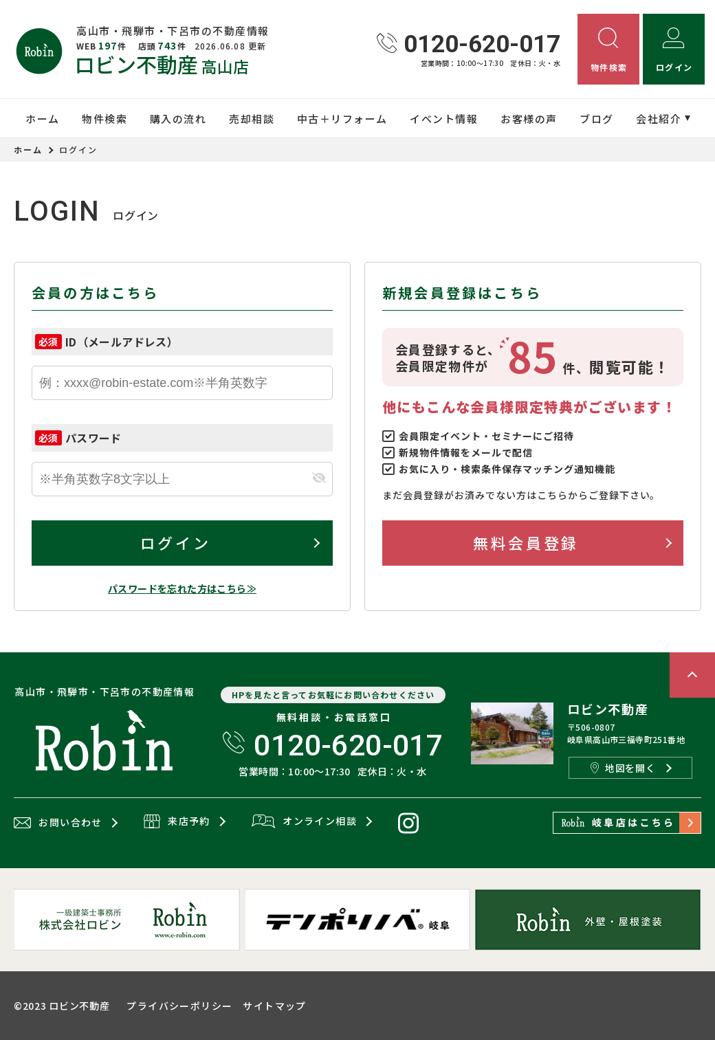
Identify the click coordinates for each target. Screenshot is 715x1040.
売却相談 (251, 118)
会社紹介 (658, 118)
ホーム (42, 118)
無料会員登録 (525, 542)
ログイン (175, 542)
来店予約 (177, 822)
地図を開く (623, 768)
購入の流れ (178, 118)
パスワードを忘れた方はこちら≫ (182, 588)
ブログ (597, 118)
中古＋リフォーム (342, 118)
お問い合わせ (58, 822)
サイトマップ (274, 1005)
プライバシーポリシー (179, 1005)
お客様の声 (529, 118)
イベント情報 (444, 118)
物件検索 (104, 118)
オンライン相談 (304, 822)
